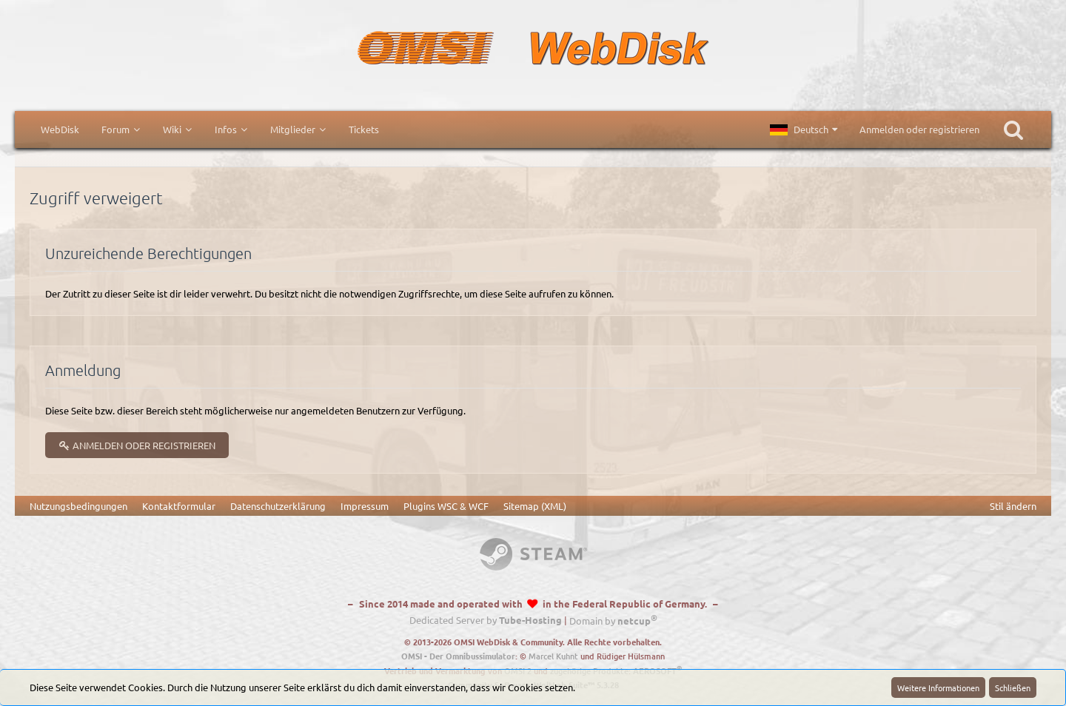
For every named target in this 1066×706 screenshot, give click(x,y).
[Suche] (1013, 129)
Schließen (1012, 687)
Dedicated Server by (485, 620)
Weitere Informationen (938, 687)
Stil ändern (1013, 506)
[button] (803, 129)
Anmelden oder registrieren (919, 129)
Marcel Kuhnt (553, 656)
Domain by (613, 620)
